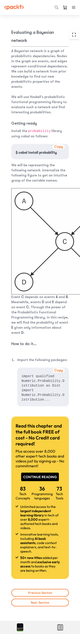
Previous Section (40, 592)
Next (40, 602)
